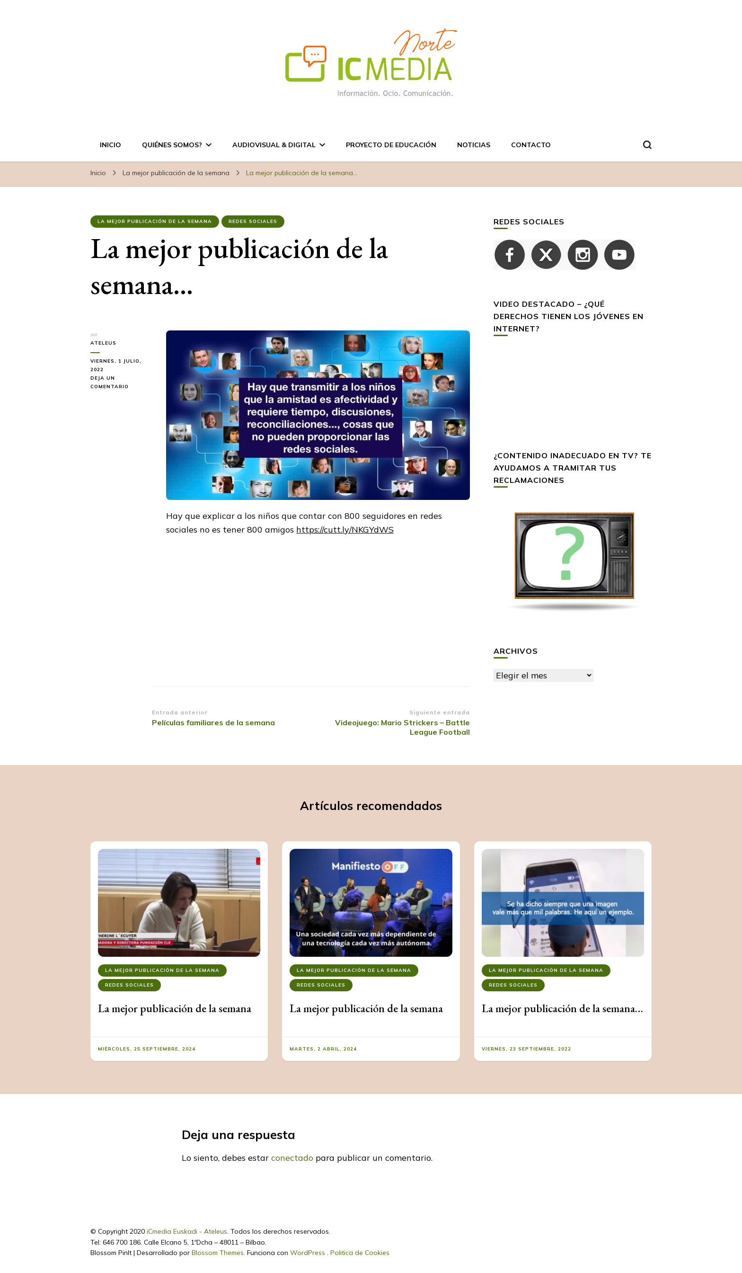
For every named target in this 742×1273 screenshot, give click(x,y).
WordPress (307, 1252)
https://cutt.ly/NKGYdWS (345, 529)
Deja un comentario (121, 383)
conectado (292, 1157)
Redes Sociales (253, 221)
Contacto (531, 145)
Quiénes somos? (172, 145)
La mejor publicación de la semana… (562, 1008)
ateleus (103, 343)
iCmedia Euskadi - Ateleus (187, 1231)
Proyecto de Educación (391, 145)
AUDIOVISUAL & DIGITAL (274, 145)
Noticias (473, 145)
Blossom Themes (218, 1252)
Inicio (110, 145)
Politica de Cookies (359, 1252)
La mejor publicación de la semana (154, 221)
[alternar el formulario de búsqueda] (647, 145)
